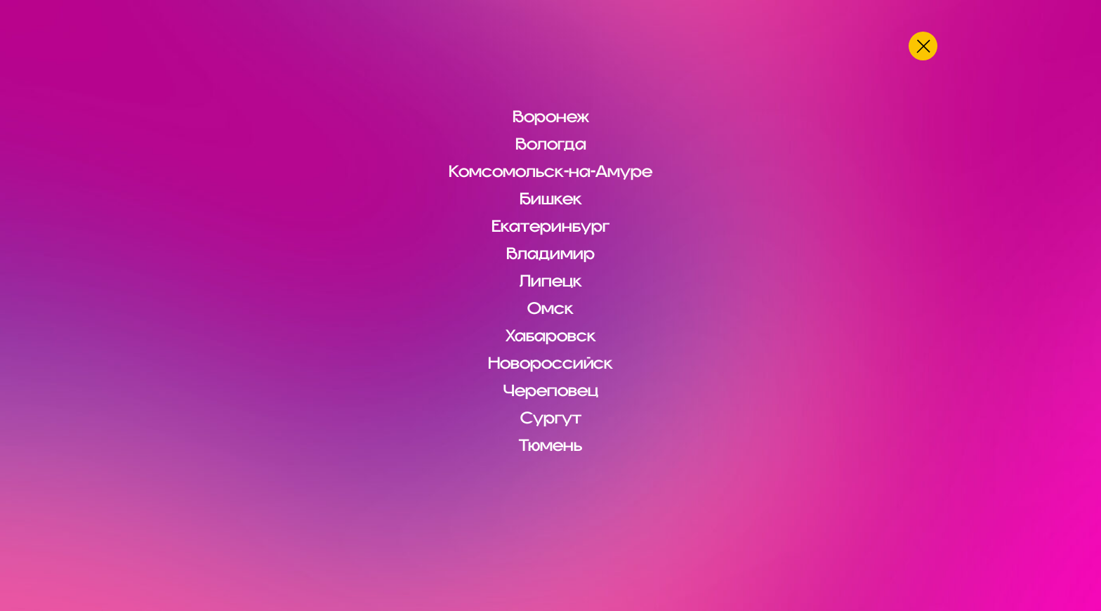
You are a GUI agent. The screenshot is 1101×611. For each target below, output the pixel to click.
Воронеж (551, 116)
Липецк (551, 281)
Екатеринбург (550, 226)
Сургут (550, 418)
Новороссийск (550, 363)
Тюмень (550, 445)
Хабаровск (551, 336)
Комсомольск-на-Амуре (550, 171)
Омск (550, 308)
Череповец (550, 390)
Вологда (550, 144)
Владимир (550, 253)
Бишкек (551, 199)
